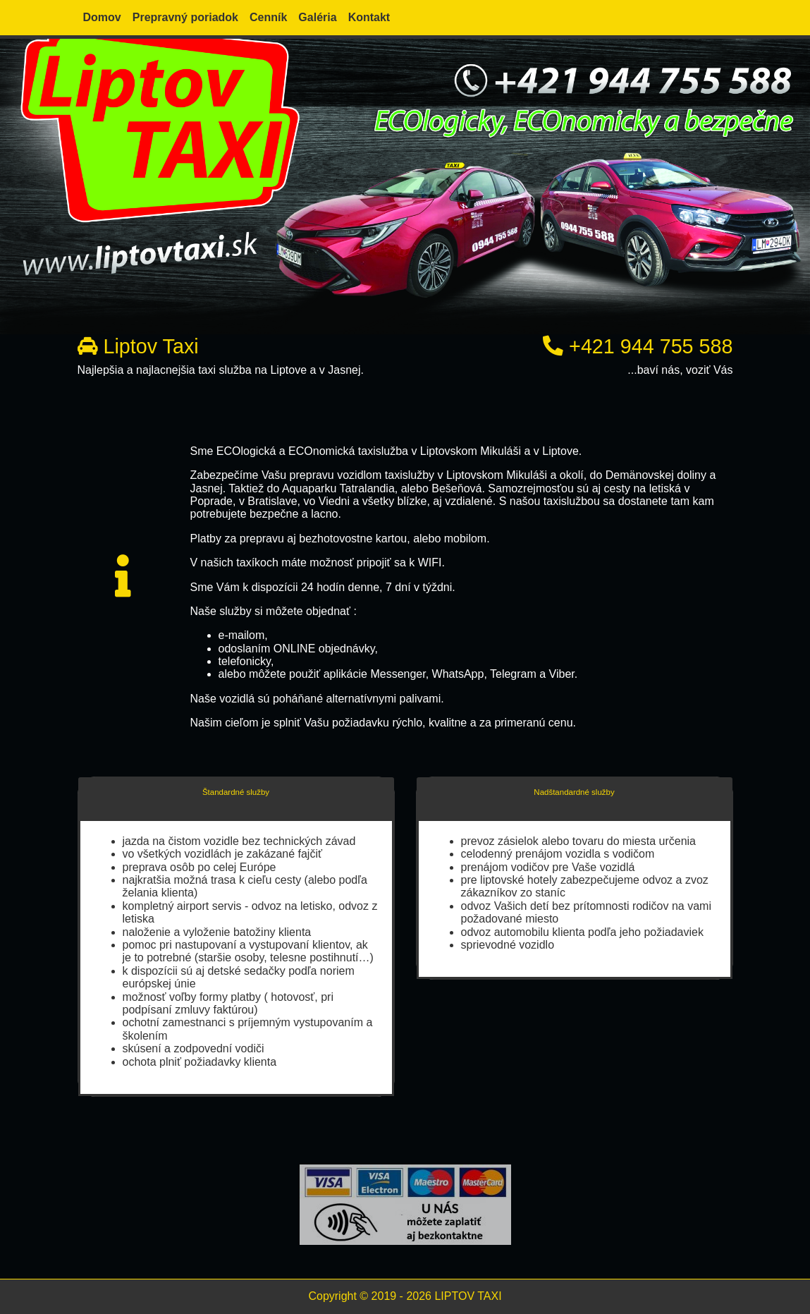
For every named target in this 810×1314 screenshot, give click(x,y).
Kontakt (369, 17)
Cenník (268, 17)
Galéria (317, 17)
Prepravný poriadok (185, 17)
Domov (102, 17)
